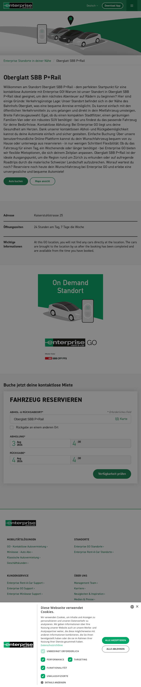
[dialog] (70, 644)
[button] (70, 682)
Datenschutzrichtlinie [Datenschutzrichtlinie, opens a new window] (52, 645)
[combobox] (132, 607)
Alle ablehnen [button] (116, 648)
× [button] (137, 606)
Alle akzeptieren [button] (115, 640)
